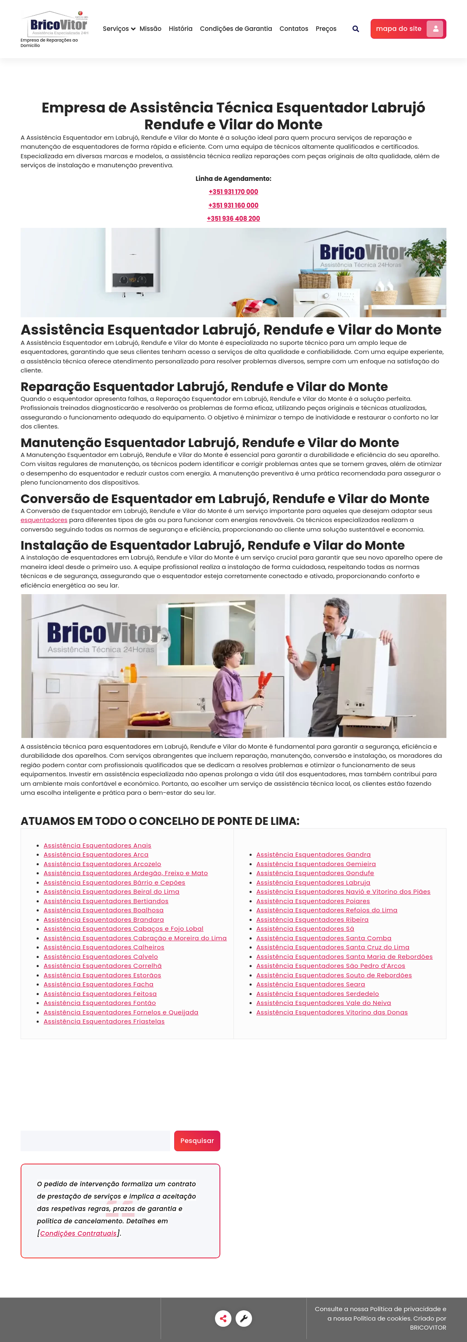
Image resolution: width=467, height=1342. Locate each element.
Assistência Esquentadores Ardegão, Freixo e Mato (126, 873)
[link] (223, 1318)
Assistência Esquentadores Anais (98, 845)
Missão (150, 28)
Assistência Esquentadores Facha (99, 984)
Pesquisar (36, 1126)
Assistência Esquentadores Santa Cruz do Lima (333, 947)
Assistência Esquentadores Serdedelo (318, 993)
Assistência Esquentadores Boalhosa (104, 910)
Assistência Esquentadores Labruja (314, 882)
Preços (326, 28)
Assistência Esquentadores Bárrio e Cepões (114, 882)
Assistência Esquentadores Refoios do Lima (327, 910)
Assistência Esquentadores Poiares (313, 901)
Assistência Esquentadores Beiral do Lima (112, 891)
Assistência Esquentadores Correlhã (103, 965)
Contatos (294, 28)
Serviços (116, 28)
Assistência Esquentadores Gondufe (315, 873)
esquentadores (44, 519)
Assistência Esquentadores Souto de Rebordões (334, 975)
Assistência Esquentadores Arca (96, 854)
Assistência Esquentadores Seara (311, 984)
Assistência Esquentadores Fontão (100, 1002)
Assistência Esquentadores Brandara (104, 919)
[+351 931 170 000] (233, 191)
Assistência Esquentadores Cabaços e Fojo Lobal (123, 928)
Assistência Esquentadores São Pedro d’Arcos (331, 965)
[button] (356, 29)
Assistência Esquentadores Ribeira (313, 919)
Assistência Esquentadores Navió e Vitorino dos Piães (344, 891)
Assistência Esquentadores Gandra (314, 854)
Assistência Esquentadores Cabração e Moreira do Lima (135, 938)
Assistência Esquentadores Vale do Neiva (324, 1002)
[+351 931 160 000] (233, 205)
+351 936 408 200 (233, 218)
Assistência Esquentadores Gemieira (316, 864)
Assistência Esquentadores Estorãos (102, 975)
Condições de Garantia (236, 28)
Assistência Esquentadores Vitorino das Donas (332, 1012)
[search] (95, 1141)
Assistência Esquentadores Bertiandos (106, 901)
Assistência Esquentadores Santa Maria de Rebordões (345, 956)
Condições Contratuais (78, 1233)
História (181, 28)
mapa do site (409, 29)
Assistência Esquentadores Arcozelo (102, 864)
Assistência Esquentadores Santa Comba (324, 938)
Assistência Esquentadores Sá (306, 928)
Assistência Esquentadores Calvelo (101, 956)
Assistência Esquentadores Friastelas (104, 1021)
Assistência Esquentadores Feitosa (100, 993)
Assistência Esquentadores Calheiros (104, 947)
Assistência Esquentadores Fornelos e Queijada (121, 1012)
